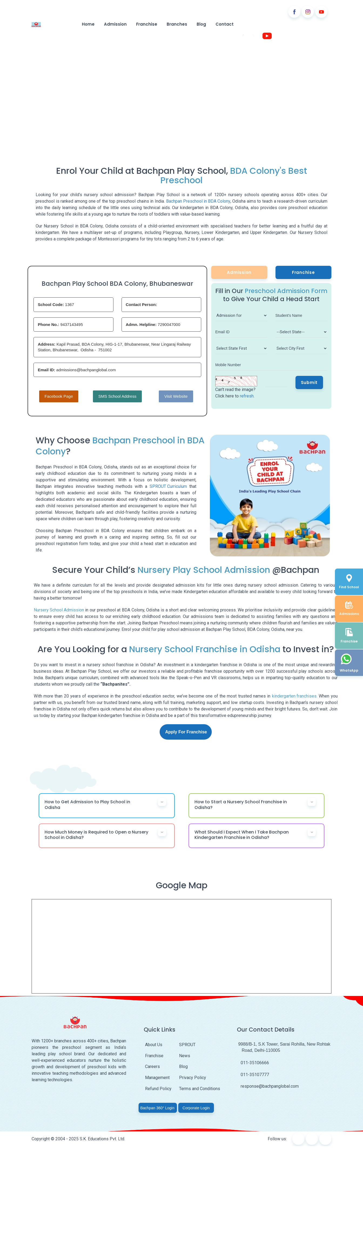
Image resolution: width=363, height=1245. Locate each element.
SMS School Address (117, 396)
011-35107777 (253, 1074)
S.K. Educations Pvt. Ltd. (102, 1138)
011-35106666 (253, 1062)
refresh (247, 396)
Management (157, 1077)
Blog (201, 24)
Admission (114, 24)
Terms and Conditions (199, 1088)
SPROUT (187, 1044)
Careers (152, 1066)
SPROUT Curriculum (168, 486)
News (184, 1055)
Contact (224, 24)
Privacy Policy (192, 1077)
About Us (153, 1044)
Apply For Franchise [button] (186, 732)
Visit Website (175, 396)
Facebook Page (59, 396)
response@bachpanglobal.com (268, 1086)
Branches (176, 24)
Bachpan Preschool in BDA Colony (198, 201)
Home (87, 24)
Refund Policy (158, 1088)
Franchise (145, 24)
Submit (309, 382)
